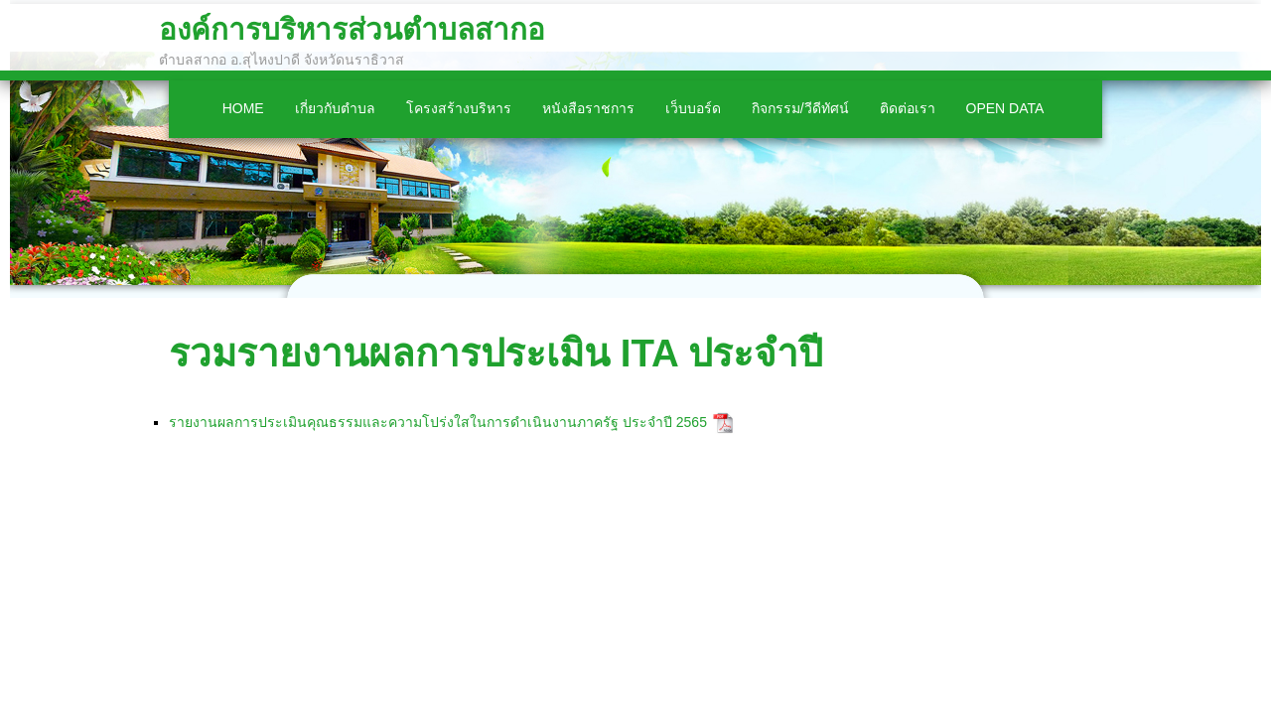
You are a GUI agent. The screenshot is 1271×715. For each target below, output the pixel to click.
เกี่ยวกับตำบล (335, 108)
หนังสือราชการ (588, 108)
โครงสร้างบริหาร (458, 108)
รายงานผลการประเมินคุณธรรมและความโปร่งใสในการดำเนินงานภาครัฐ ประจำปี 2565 (452, 422)
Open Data (1005, 108)
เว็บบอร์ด (693, 108)
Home (243, 108)
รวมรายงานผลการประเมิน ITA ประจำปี (495, 353)
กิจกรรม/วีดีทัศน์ (800, 108)
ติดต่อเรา (907, 108)
